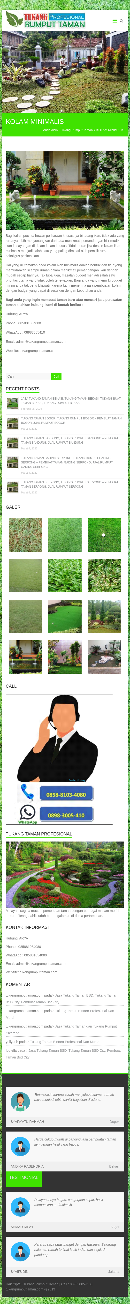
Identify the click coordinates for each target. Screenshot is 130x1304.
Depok (114, 1122)
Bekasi (114, 1166)
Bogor (114, 1227)
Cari (56, 376)
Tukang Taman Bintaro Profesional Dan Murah (64, 1042)
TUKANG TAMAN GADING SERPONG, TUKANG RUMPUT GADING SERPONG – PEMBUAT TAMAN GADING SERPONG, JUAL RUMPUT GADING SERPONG (67, 462)
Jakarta (113, 1272)
